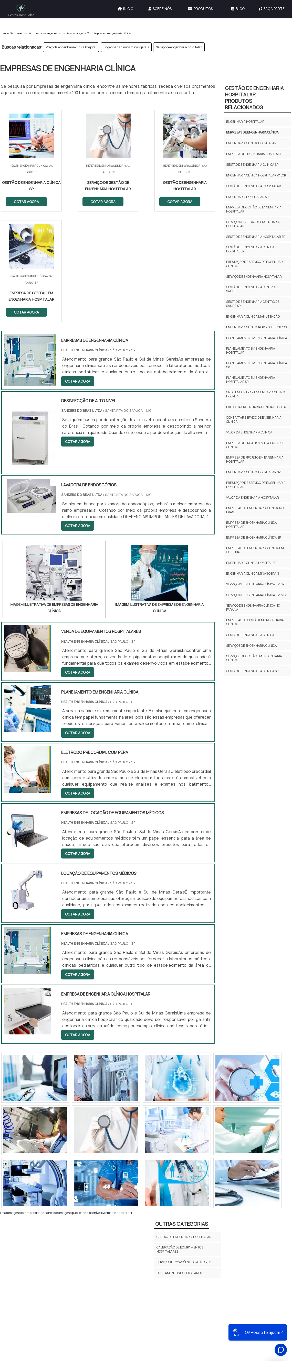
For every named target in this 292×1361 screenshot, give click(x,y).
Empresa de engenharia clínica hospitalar (251, 524)
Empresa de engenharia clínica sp (253, 537)
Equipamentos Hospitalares (179, 1163)
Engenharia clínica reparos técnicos (256, 327)
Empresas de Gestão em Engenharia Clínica (255, 622)
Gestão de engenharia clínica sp (252, 164)
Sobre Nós (160, 8)
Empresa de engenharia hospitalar (255, 154)
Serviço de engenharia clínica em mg (256, 595)
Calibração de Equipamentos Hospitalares (180, 1139)
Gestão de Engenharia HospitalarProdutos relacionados (254, 98)
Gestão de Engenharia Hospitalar (184, 1126)
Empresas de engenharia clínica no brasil (255, 510)
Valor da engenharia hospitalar (252, 497)
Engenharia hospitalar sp (247, 197)
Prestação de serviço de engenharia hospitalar (256, 485)
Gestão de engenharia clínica (250, 635)
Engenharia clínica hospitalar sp (253, 472)
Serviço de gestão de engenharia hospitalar (253, 224)
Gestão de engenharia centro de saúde (252, 289)
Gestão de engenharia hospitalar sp (255, 237)
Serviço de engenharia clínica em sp (255, 584)
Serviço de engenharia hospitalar (179, 47)
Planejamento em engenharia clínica (256, 338)
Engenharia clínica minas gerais (126, 47)
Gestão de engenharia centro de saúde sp (252, 303)
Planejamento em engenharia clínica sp (256, 365)
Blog (238, 8)
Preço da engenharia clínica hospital (71, 47)
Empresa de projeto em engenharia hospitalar (255, 459)
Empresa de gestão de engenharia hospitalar (253, 209)
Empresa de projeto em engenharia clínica (255, 445)
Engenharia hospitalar (245, 121)
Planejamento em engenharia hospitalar (250, 350)
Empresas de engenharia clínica (252, 132)
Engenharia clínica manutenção (253, 316)
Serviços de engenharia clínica (251, 645)
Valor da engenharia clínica (249, 432)
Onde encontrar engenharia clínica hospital (256, 394)
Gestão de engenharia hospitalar (253, 186)
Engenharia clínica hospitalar (251, 143)
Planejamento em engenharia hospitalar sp (250, 379)
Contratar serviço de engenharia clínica (253, 419)
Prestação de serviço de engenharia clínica (256, 264)
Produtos (200, 8)
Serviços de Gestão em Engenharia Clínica (254, 658)
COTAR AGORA (26, 201)
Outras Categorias (181, 1113)
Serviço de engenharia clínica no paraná (253, 607)
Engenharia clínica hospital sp (251, 563)
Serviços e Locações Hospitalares (184, 1152)
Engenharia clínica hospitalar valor (256, 175)
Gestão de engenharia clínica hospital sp (250, 249)
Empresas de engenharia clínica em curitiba (255, 550)
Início (125, 8)
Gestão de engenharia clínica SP (252, 671)
